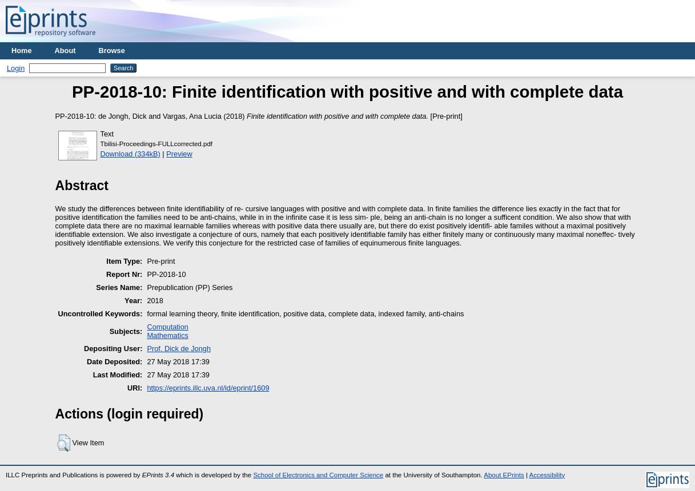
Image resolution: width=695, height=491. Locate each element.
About (65, 50)
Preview (179, 154)
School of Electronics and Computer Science (318, 475)
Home (21, 50)
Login (16, 68)
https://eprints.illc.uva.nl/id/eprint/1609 (208, 388)
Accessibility (547, 475)
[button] (63, 443)
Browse (112, 50)
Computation (167, 327)
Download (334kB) (130, 154)
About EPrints (504, 475)
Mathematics (167, 335)
